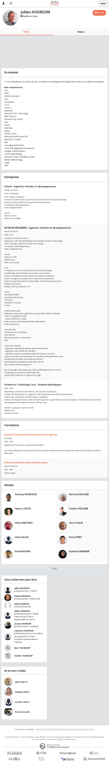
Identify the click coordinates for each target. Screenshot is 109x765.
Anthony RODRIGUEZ (26, 494)
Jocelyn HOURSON (22, 623)
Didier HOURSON (22, 611)
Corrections (51, 739)
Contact (23, 737)
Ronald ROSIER (22, 551)
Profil (26, 32)
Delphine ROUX (22, 692)
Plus (54, 568)
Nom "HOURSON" (22, 648)
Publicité (31, 737)
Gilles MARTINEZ (24, 522)
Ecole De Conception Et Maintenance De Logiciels (30, 434)
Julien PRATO (21, 682)
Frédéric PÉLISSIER (78, 508)
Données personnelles (62, 737)
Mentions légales (98, 737)
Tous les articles (39, 739)
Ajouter (101, 12)
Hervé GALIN (76, 522)
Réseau (80, 32)
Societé (49, 737)
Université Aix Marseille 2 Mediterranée (26, 462)
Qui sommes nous (12, 737)
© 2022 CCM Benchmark (66, 739)
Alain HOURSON (21, 604)
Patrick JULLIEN (22, 712)
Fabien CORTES (23, 508)
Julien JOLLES (22, 537)
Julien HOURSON (22, 588)
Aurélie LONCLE (22, 702)
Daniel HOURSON (22, 596)
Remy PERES (75, 537)
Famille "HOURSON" (23, 655)
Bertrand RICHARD (79, 494)
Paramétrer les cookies (81, 737)
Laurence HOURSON (23, 630)
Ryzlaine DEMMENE (79, 551)
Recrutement (40, 737)
